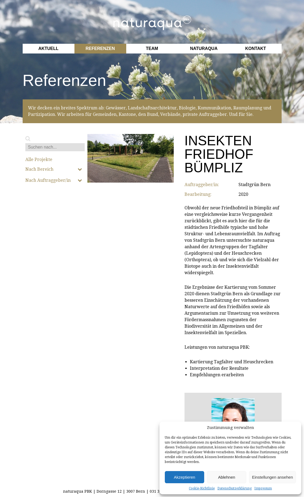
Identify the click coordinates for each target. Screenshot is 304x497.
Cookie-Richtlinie (202, 488)
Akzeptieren (184, 477)
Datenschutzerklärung (234, 488)
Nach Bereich (53, 169)
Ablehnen (226, 477)
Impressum (263, 488)
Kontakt (255, 48)
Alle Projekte (38, 159)
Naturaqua (204, 48)
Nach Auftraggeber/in (53, 180)
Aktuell (48, 48)
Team (152, 48)
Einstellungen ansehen (272, 477)
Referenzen (100, 48)
